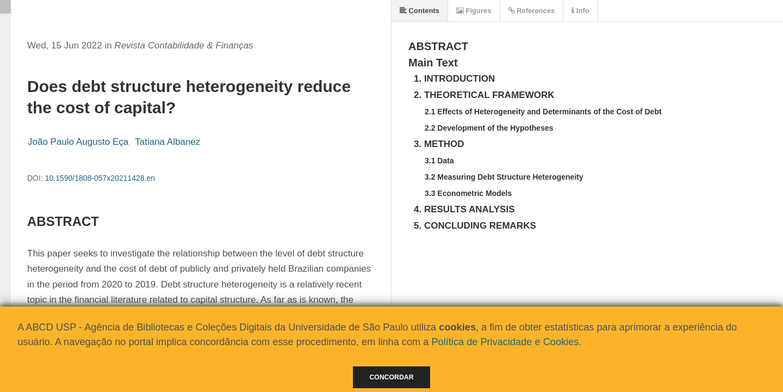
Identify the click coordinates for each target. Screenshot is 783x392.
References (531, 11)
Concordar (392, 377)
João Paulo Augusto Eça (78, 142)
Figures (474, 11)
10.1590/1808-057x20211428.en (100, 178)
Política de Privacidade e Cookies (505, 341)
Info (580, 11)
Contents (419, 11)
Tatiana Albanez (167, 142)
